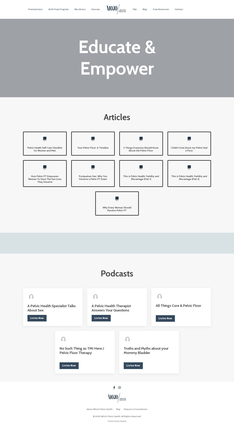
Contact (179, 9)
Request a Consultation (135, 409)
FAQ (135, 9)
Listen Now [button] (37, 318)
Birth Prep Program (58, 9)
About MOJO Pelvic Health (100, 409)
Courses (95, 9)
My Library (79, 9)
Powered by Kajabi (117, 421)
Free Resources (161, 9)
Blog (145, 9)
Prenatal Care (35, 9)
